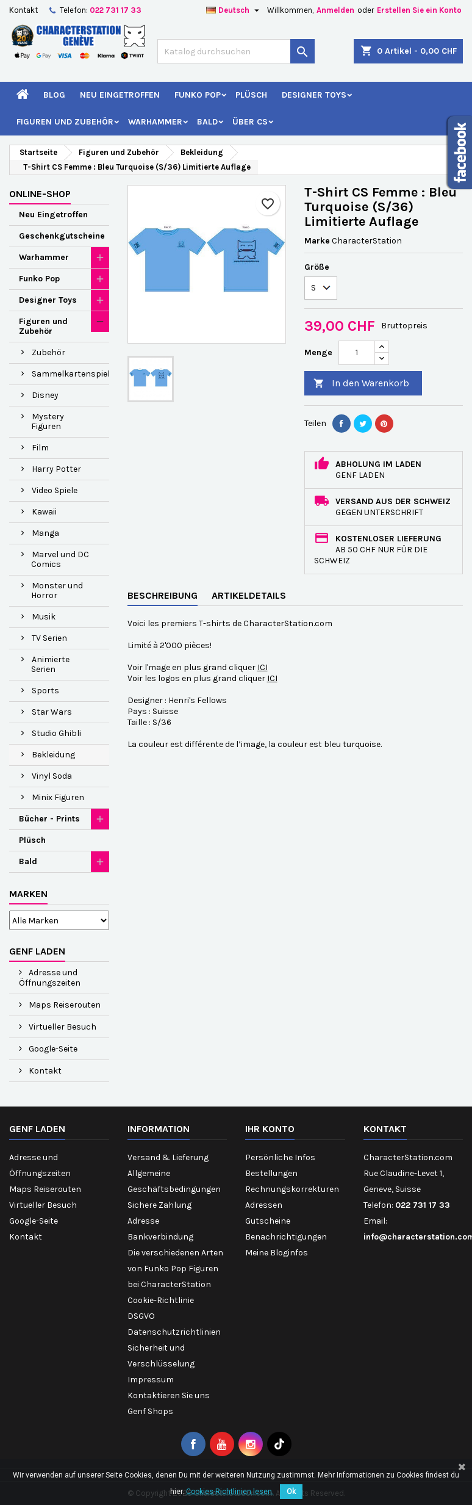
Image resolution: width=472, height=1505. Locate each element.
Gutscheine (267, 1221)
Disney (45, 395)
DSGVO (141, 1316)
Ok (291, 1491)
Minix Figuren (58, 797)
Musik (43, 617)
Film (40, 447)
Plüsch (251, 95)
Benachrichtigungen (286, 1237)
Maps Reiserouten (64, 1005)
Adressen (263, 1205)
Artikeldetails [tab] (249, 595)
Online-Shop (40, 194)
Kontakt (23, 10)
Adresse (143, 1221)
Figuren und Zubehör (64, 122)
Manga (45, 533)
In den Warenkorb (361, 383)
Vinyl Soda (52, 776)
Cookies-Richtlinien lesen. (230, 1491)
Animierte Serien (50, 664)
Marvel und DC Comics (60, 559)
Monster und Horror (57, 590)
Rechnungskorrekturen (292, 1189)
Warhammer (155, 122)
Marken (28, 894)
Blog (54, 95)
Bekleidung (53, 754)
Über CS (250, 122)
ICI (262, 667)
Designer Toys (314, 95)
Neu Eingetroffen (120, 95)
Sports (45, 690)
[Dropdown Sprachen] (234, 10)
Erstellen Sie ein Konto (419, 10)
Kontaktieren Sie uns (168, 1395)
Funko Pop (197, 95)
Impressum (150, 1379)
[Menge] (356, 353)
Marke (317, 241)
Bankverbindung (160, 1237)
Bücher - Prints (49, 819)
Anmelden (335, 10)
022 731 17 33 (115, 10)
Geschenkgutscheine (62, 236)
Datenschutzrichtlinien (174, 1332)
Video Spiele (54, 490)
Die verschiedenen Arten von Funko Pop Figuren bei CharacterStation (175, 1268)
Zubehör (48, 352)
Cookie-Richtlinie (160, 1300)
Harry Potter (56, 469)
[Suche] (236, 51)
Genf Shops (150, 1411)
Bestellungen (271, 1173)
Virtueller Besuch (61, 1027)
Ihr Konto (270, 1129)
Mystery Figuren (47, 421)
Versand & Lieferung (168, 1157)
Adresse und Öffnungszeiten (49, 977)
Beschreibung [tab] (162, 595)
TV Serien (49, 638)
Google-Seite (52, 1049)
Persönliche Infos (280, 1157)
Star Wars (52, 712)
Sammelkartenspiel (70, 374)
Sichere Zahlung (159, 1205)
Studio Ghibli (56, 733)
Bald (207, 122)
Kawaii (44, 512)
